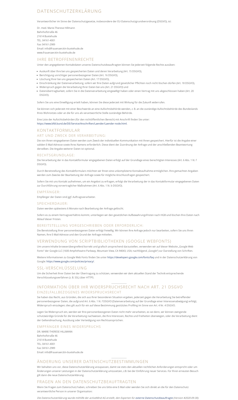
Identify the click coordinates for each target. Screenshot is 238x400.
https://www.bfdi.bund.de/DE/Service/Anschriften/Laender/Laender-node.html (82, 123)
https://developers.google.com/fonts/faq (130, 257)
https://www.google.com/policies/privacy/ (70, 261)
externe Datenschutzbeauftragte (154, 398)
